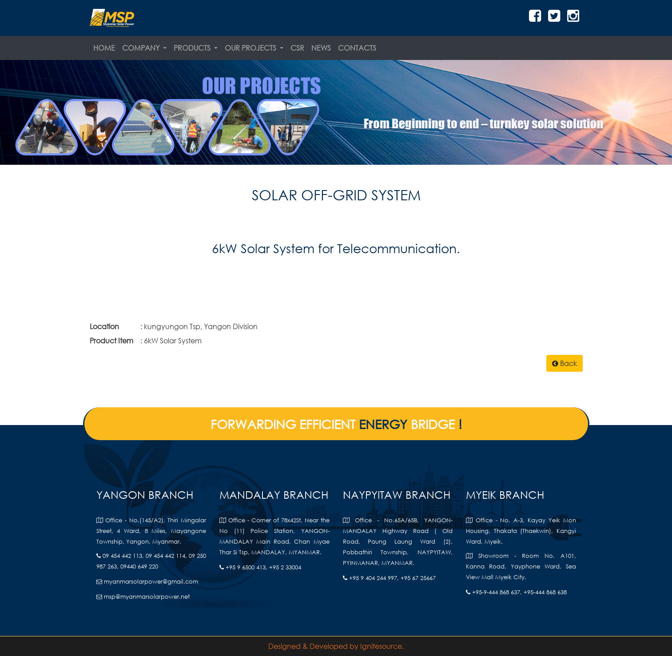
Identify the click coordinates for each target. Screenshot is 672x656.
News (321, 47)
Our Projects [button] (251, 47)
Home (104, 47)
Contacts (357, 47)
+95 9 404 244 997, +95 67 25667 (389, 578)
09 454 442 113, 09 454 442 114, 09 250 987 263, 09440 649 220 (151, 561)
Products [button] (193, 47)
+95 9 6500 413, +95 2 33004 (260, 567)
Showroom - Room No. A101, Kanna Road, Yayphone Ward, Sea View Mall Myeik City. (521, 566)
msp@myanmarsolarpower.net (143, 596)
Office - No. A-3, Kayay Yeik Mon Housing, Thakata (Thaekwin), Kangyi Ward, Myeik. (521, 531)
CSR (297, 47)
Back (564, 363)
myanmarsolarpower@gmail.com (147, 581)
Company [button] (141, 47)
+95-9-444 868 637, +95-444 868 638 (516, 592)
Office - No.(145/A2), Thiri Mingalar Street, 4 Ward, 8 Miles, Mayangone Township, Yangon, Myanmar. (151, 531)
